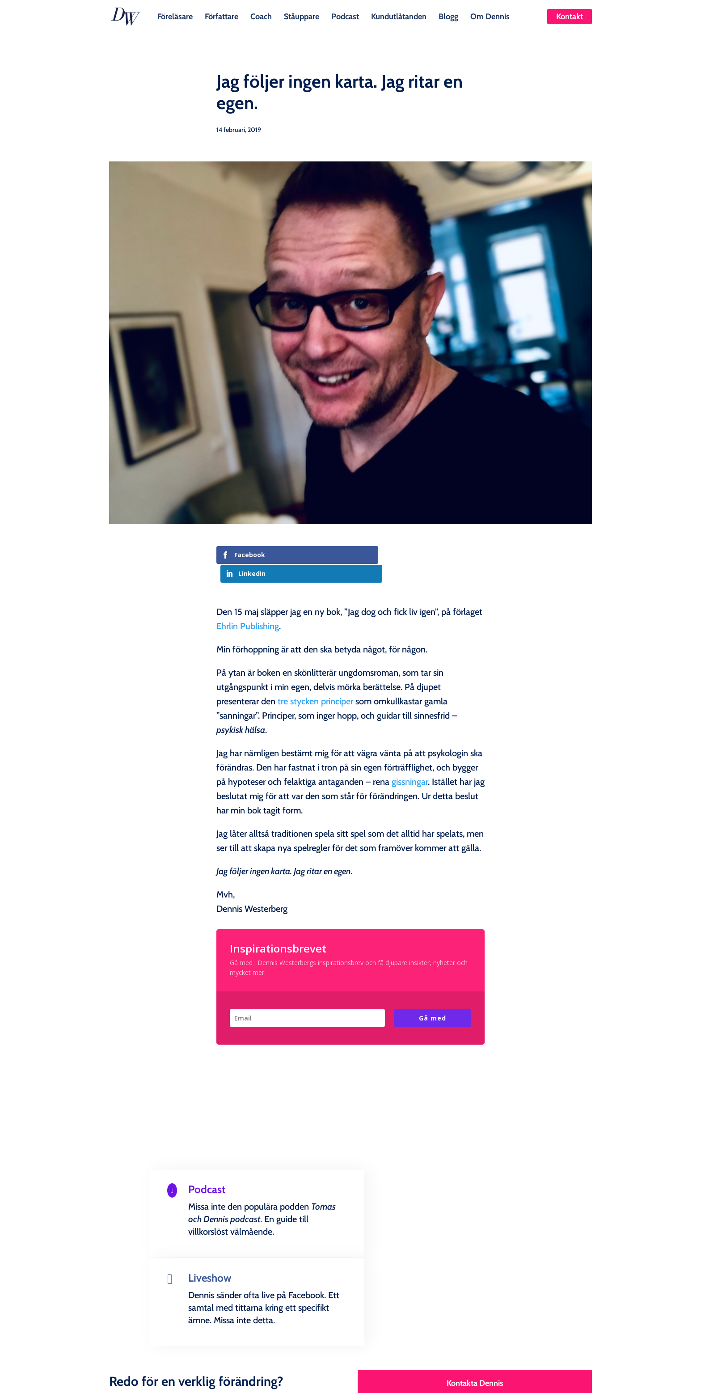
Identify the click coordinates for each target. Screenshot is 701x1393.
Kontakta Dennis (475, 1275)
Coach (261, 16)
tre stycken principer (315, 682)
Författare (221, 16)
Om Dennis (490, 16)
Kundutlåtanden (399, 16)
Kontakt (569, 16)
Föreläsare (175, 16)
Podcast (345, 16)
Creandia (372, 1379)
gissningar (410, 763)
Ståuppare (301, 16)
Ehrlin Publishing (247, 607)
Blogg (448, 16)
